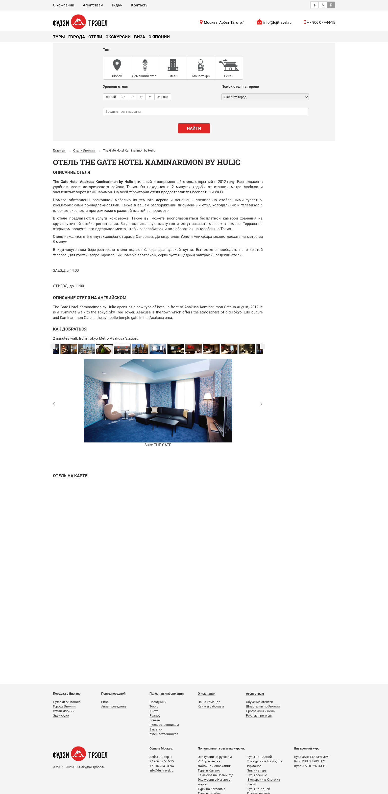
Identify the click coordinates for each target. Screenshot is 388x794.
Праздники (158, 702)
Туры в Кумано (209, 770)
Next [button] (262, 346)
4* (141, 97)
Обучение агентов (259, 702)
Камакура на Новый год (215, 775)
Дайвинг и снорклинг (214, 766)
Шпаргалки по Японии (263, 706)
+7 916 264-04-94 (161, 766)
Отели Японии (63, 711)
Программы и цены (260, 711)
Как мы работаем (211, 706)
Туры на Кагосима (211, 789)
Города (76, 36)
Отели (95, 36)
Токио (153, 706)
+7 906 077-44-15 (321, 22)
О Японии (159, 36)
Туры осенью (257, 775)
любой (111, 97)
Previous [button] (52, 346)
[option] (157, 349)
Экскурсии (118, 36)
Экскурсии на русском (215, 757)
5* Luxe (162, 97)
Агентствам (93, 5)
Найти (194, 128)
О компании (63, 5)
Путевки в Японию (67, 702)
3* (132, 97)
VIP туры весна (209, 761)
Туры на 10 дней (259, 757)
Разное (154, 715)
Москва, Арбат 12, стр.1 (224, 22)
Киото (153, 711)
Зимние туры (257, 770)
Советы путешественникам (164, 722)
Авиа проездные (113, 706)
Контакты (139, 5)
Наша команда (209, 702)
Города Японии (64, 706)
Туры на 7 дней (258, 789)
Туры (59, 36)
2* (123, 97)
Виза (139, 36)
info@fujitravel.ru (277, 22)
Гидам (117, 5)
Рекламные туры (259, 715)
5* (150, 97)
